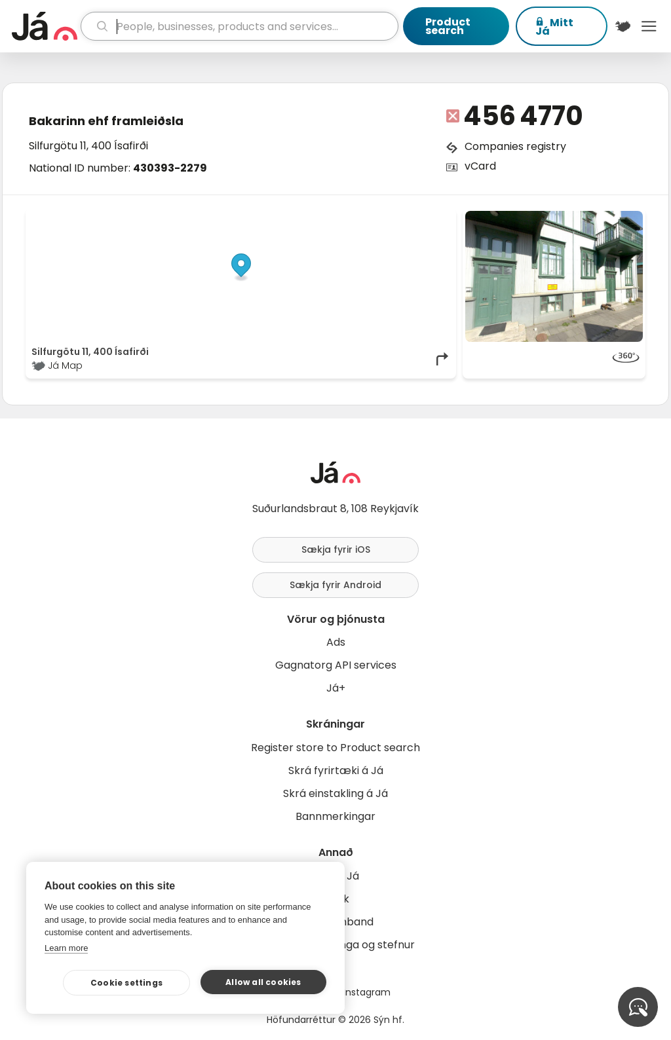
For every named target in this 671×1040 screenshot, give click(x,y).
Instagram (367, 992)
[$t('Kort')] (623, 26)
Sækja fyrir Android (335, 584)
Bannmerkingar (335, 816)
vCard (480, 166)
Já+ (335, 688)
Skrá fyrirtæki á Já (335, 770)
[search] (239, 26)
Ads (335, 642)
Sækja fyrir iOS (335, 549)
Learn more (66, 948)
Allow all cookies (263, 982)
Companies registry (515, 146)
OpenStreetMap (362, 217)
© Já (315, 217)
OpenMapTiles (425, 217)
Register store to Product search (335, 747)
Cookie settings (126, 982)
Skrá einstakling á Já (335, 793)
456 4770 (523, 116)
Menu (648, 26)
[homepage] (44, 26)
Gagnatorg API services (335, 665)
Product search (447, 26)
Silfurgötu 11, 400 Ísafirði (88, 145)
